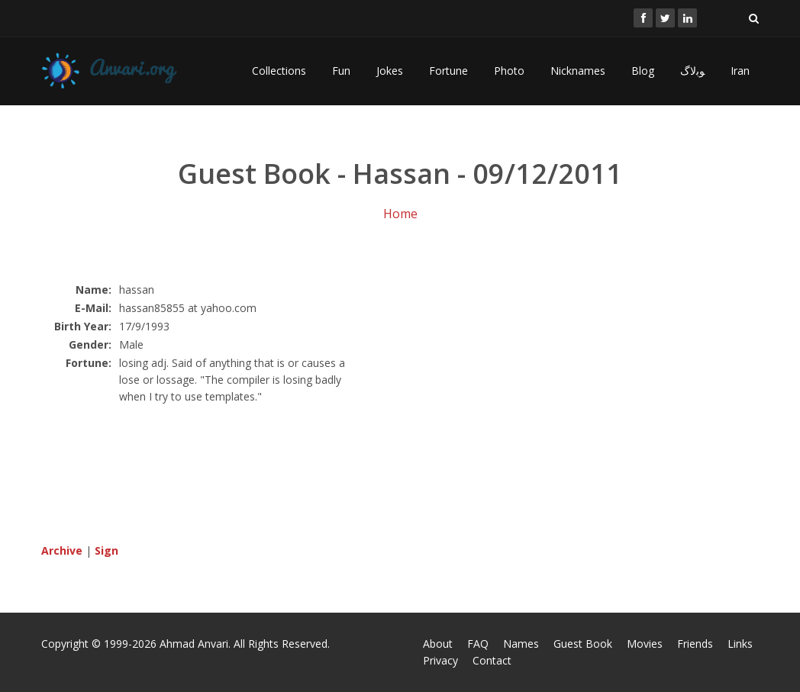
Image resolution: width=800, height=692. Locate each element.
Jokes (389, 70)
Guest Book (582, 643)
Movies (645, 643)
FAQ (478, 643)
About (438, 643)
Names (521, 643)
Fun (341, 70)
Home (400, 213)
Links (740, 643)
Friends (695, 643)
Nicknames (577, 70)
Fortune (448, 70)
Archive (61, 550)
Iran (740, 70)
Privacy (440, 660)
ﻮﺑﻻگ (692, 70)
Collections (279, 70)
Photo (509, 70)
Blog (642, 70)
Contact (492, 660)
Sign (106, 550)
